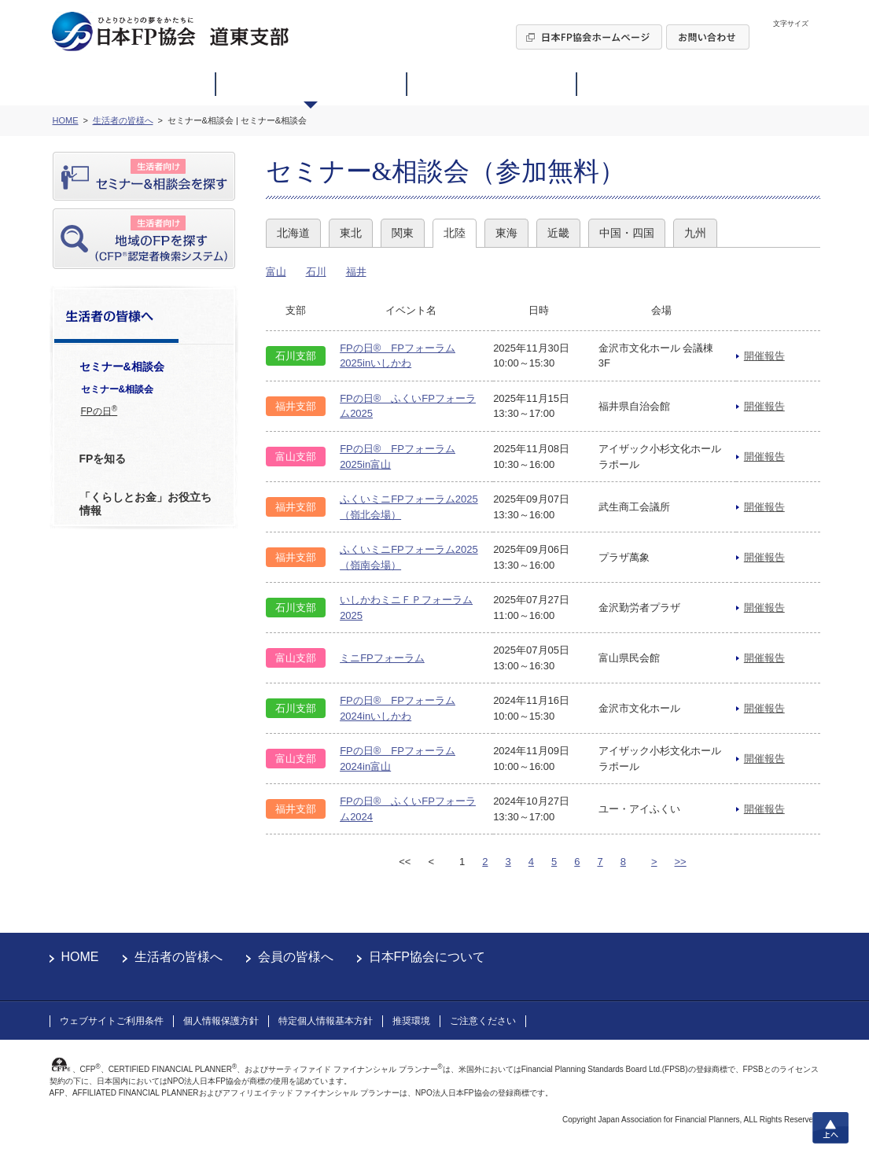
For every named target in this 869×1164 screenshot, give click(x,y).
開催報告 (764, 356)
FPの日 (99, 410)
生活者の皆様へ (178, 956)
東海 (506, 233)
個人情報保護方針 (221, 1020)
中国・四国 (626, 233)
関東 (403, 233)
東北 (351, 233)
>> (681, 861)
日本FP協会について (427, 956)
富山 (276, 272)
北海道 (293, 233)
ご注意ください (483, 1020)
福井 (356, 272)
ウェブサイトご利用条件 (112, 1020)
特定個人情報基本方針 (325, 1020)
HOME (80, 956)
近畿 (558, 233)
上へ (830, 1127)
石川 (316, 272)
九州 (695, 233)
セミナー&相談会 (117, 389)
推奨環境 (411, 1020)
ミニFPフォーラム (382, 658)
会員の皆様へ (295, 956)
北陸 (455, 233)
